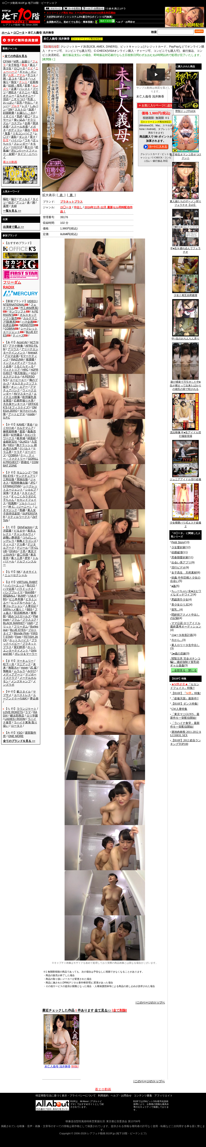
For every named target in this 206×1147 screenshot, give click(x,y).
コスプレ (16, 123)
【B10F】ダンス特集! (184, 703)
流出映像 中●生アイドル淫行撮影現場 (185, 433)
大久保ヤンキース (14, 403)
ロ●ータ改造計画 (182, 635)
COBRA (10, 328)
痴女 (14, 82)
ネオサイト (30, 571)
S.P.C (6, 417)
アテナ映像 (16, 345)
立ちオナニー (25, 95)
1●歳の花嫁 (178, 653)
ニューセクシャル (16, 575)
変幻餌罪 (19, 647)
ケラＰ (18, 451)
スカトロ (20, 109)
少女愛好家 (178, 547)
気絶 (19, 116)
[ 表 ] (61, 195)
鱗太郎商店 (17, 715)
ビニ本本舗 (16, 599)
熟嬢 (22, 510)
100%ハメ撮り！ (13, 609)
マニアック (24, 664)
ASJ (33, 373)
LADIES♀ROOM (15, 719)
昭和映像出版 (19, 482)
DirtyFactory (25, 527)
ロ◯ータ (19, 32)
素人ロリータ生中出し (185, 645)
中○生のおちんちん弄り (185, 337)
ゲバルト (25, 448)
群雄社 (25, 462)
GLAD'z (24, 441)
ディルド (24, 199)
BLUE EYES (18, 630)
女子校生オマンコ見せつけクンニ (185, 155)
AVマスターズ (23, 393)
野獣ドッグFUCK (185, 110)
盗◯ (27, 116)
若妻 (27, 85)
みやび (31, 671)
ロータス (16, 725)
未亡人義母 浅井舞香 (61, 1065)
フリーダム (21, 626)
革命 (30, 424)
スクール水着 (19, 126)
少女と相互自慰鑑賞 (185, 294)
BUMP (22, 595)
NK (19, 571)
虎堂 (27, 558)
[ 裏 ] (71, 195)
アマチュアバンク (19, 388)
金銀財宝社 (10, 441)
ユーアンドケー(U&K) (19, 696)
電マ (32, 136)
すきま (15, 493)
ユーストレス (22, 695)
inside (31, 414)
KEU (11, 445)
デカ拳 (21, 544)
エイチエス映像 (20, 395)
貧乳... (175, 609)
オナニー (24, 92)
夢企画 (34, 698)
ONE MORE (16, 736)
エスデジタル (11, 376)
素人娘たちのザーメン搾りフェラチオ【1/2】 (185, 201)
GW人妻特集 (179, 708)
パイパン (16, 140)
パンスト (24, 88)
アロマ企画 (12, 356)
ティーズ (18, 335)
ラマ (28, 712)
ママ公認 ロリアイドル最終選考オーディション (185, 624)
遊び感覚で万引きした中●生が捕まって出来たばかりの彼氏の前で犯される (185, 384)
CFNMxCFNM (12, 486)
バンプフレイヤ (13, 592)
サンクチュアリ (26, 475)
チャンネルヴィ (24, 534)
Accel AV (22, 342)
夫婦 (14, 205)
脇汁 (14, 199)
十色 (23, 551)
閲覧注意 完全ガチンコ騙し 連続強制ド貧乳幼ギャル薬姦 (185, 662)
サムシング (24, 472)
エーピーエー (18, 380)
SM (10, 109)
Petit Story (177, 542)
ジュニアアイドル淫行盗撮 (185, 478)
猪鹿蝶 (30, 359)
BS (5, 599)
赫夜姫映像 (10, 431)
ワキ (27, 140)
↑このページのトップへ (150, 1002)
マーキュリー (25, 660)
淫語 (6, 99)
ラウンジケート (26, 708)
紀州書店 (16, 434)
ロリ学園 (32, 715)
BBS (29, 609)
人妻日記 (30, 606)
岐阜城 (21, 438)
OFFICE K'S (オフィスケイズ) (20, 405)
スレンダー (21, 143)
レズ (24, 106)
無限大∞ (13, 667)
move (24, 667)
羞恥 (14, 136)
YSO (20, 732)
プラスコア (29, 619)
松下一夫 (8, 664)
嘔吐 (6, 199)
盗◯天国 (22, 554)
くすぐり (8, 116)
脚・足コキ (10, 78)
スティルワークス (18, 517)
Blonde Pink (21, 633)
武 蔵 (33, 667)
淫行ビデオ (178, 567)
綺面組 (31, 438)
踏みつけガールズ (19, 616)
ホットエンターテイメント (19, 648)
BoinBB (30, 592)
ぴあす (32, 595)
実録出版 (22, 479)
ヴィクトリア (11, 369)
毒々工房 (16, 558)
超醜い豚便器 (11, 537)
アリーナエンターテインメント (20, 350)
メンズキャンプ (21, 681)
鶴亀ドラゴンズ (26, 540)
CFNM (7, 61)
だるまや (19, 530)
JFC (32, 482)
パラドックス (25, 588)
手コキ (31, 75)
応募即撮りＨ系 (24, 400)
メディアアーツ (13, 674)
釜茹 (22, 431)
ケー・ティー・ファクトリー (18, 457)
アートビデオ (16, 414)
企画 (27, 123)
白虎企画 (8, 325)
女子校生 (14, 64)
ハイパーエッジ (14, 585)
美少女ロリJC (180, 604)
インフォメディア (14, 362)
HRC (25, 369)
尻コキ (24, 78)
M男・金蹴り (21, 61)
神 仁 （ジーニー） (20, 506)
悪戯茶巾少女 (179, 599)
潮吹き (12, 92)
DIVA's (13, 551)
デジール (22, 547)
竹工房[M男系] (29, 308)
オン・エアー (19, 386)
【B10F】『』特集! (186, 693)
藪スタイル (24, 691)
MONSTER (27, 325)
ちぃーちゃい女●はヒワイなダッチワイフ (185, 592)
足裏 (14, 88)
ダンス (23, 136)
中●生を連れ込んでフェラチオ (185, 248)
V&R (30, 623)
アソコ (20, 202)
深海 (6, 493)
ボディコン (15, 130)
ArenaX (32, 352)
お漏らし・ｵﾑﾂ (26, 112)
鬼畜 (7, 133)
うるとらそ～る (24, 366)
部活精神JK (21, 612)
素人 (32, 64)
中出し (29, 102)
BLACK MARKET (14, 623)
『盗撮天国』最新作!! (185, 698)
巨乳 (19, 102)
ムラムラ (19, 671)
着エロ (29, 147)
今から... (176, 640)
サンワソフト (17, 311)
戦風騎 (12, 503)
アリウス (13, 349)
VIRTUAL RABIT (27, 582)
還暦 (6, 205)
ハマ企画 (27, 321)
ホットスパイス (19, 640)
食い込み (19, 119)
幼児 (11, 202)
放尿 (31, 109)
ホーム (6, 32)
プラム (15, 619)
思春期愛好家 (179, 557)
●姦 (173, 586)
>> (12, 210)
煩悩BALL (9, 595)
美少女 (7, 68)
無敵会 (7, 671)
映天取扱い (21, 373)
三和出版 (8, 479)
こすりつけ (18, 99)
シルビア (30, 489)
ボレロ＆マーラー (26, 653)
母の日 (31, 585)
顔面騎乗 (8, 112)
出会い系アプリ (181, 562)
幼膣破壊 (177, 552)
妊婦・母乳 (15, 85)
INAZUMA (17, 359)
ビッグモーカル (21, 602)
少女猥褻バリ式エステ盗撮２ (185, 523)
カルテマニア (25, 427)
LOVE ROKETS (13, 712)
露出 (27, 130)
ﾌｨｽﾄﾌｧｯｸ (16, 147)
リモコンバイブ (22, 133)
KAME (21, 424)
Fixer (18, 636)
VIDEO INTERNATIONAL (20, 303)
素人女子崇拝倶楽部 (19, 511)
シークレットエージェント (20, 487)
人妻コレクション (19, 604)
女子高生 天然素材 (184, 572)
